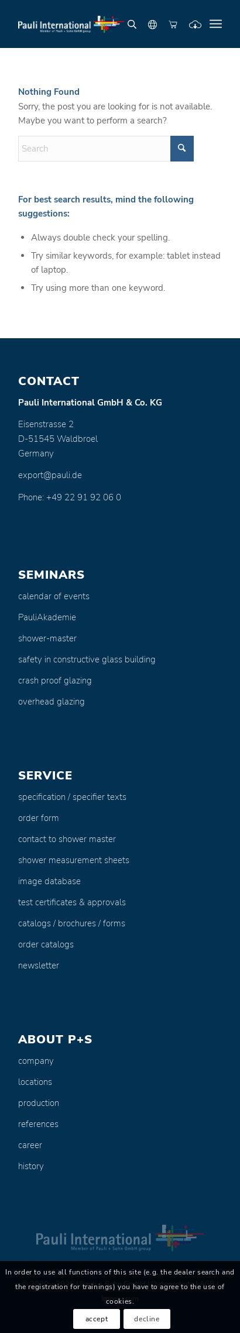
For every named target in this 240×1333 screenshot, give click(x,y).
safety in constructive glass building (87, 659)
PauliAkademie (47, 617)
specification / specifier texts (72, 797)
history (31, 1166)
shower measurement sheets (73, 860)
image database (49, 881)
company (36, 1061)
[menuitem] (216, 24)
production (38, 1103)
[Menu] (216, 24)
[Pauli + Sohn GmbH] (99, 24)
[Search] (106, 149)
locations (35, 1082)
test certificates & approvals (72, 902)
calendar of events (54, 596)
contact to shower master (67, 839)
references (38, 1124)
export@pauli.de (50, 475)
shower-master (47, 638)
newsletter (38, 965)
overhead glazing (51, 701)
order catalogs (46, 944)
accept (96, 1319)
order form (38, 818)
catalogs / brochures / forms (71, 923)
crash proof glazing (55, 680)
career (30, 1145)
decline (146, 1319)
